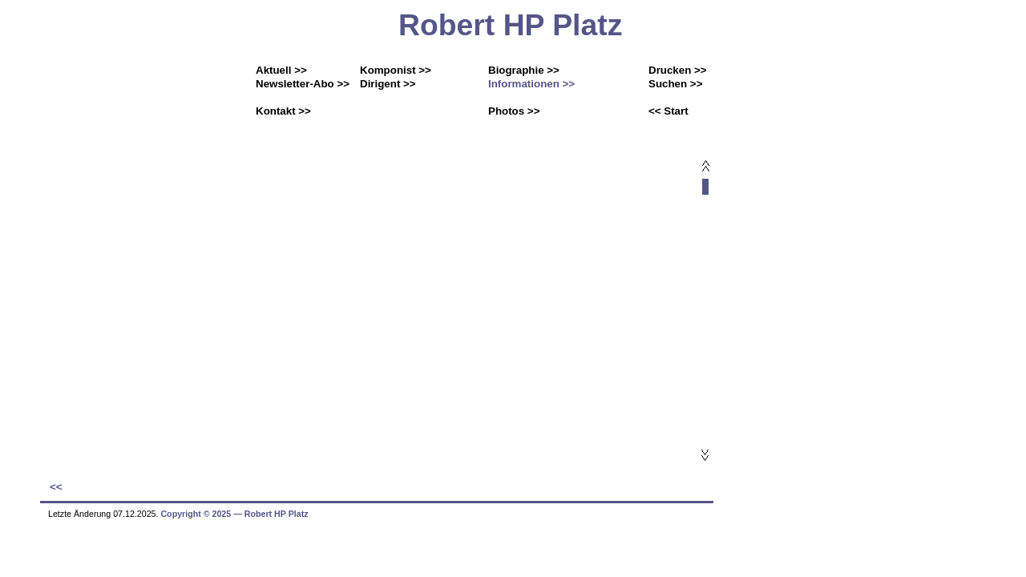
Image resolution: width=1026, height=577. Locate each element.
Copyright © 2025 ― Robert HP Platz (234, 513)
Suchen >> (675, 84)
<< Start (668, 111)
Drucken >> (677, 70)
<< (56, 487)
